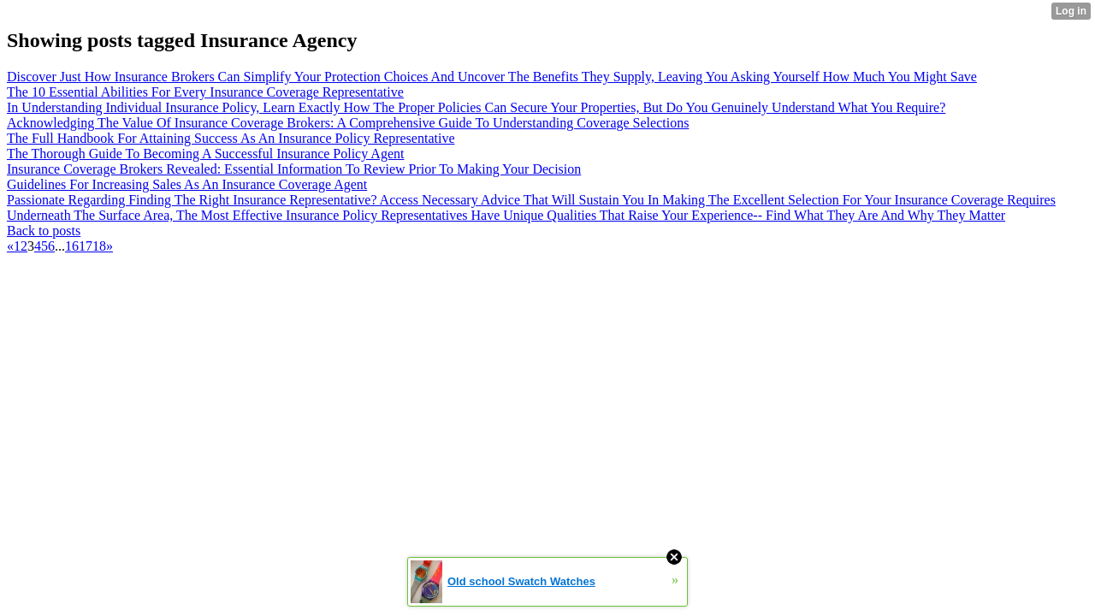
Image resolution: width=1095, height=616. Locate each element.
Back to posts (43, 230)
